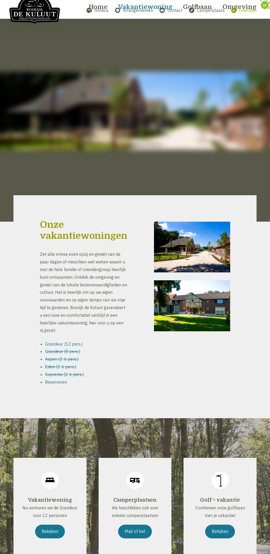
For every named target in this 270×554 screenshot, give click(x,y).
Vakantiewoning (145, 31)
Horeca (97, 10)
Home (98, 31)
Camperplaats (207, 10)
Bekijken (50, 531)
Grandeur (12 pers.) (64, 344)
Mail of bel (135, 531)
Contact (171, 10)
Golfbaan (197, 31)
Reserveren (56, 382)
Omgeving (240, 31)
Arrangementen (134, 10)
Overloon (244, 10)
